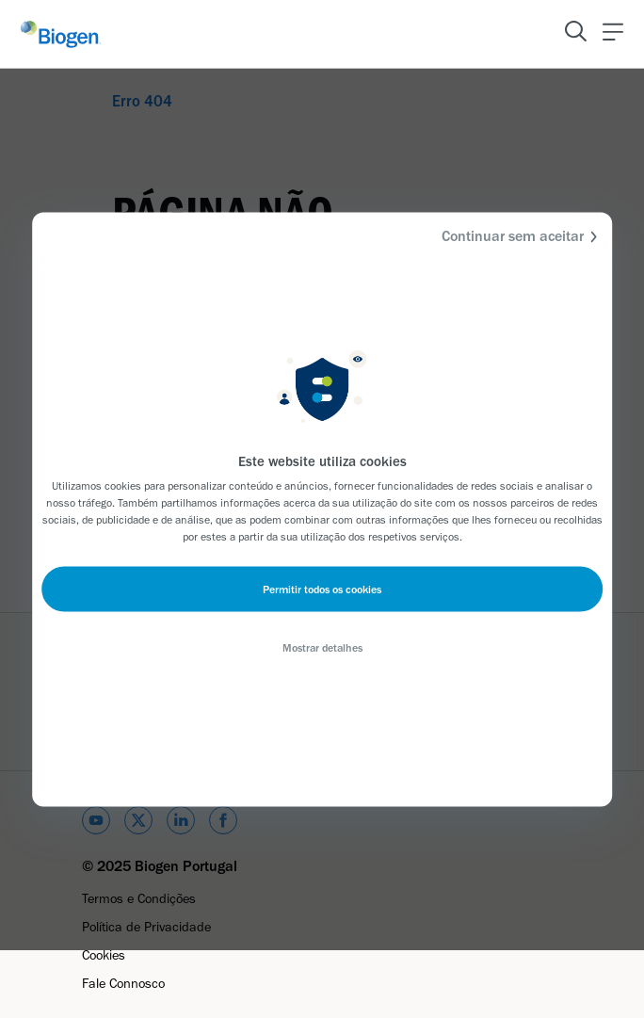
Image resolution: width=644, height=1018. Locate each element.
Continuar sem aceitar (522, 236)
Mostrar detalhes (322, 647)
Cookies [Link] (103, 954)
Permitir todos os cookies (322, 588)
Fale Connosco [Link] (123, 983)
